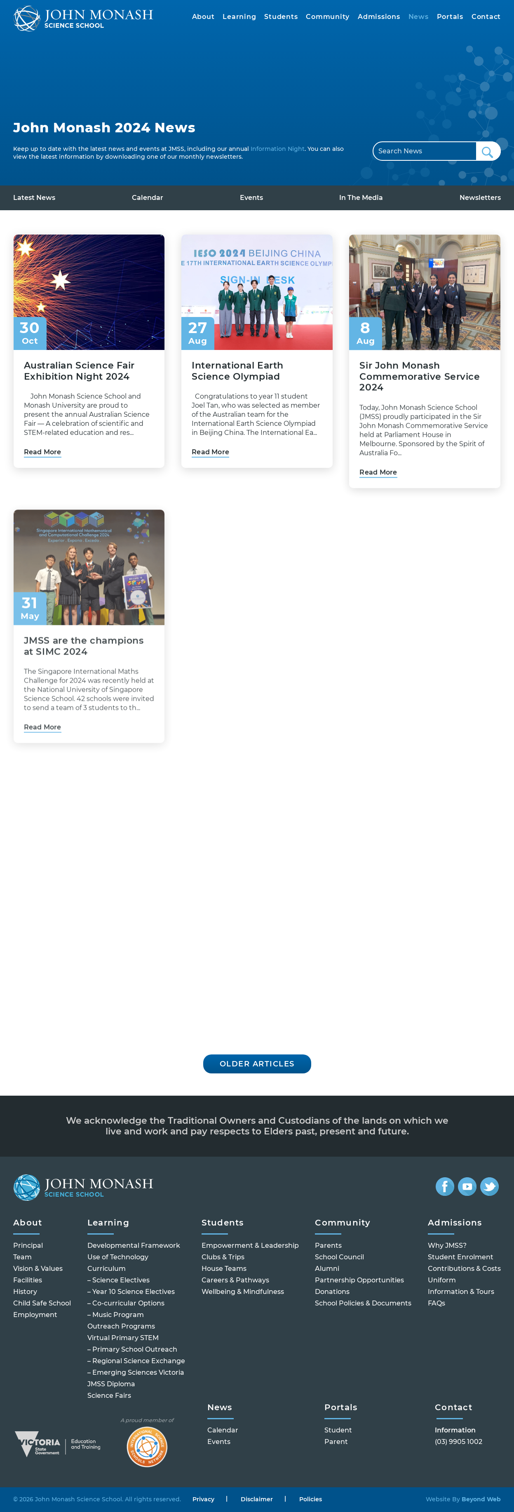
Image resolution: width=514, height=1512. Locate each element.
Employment (35, 1315)
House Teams (224, 1269)
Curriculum (106, 1269)
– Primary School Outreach (132, 1349)
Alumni (327, 1269)
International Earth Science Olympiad (238, 383)
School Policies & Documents (363, 1303)
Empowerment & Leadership (250, 1245)
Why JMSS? (447, 1245)
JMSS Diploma (111, 1384)
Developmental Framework (133, 1245)
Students (281, 17)
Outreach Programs (121, 1326)
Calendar (147, 198)
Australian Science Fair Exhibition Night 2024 (79, 372)
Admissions (379, 17)
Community (328, 17)
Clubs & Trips (223, 1257)
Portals (450, 17)
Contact (486, 17)
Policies (310, 1499)
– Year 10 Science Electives (131, 1292)
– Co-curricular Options (125, 1303)
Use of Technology (117, 1257)
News (418, 17)
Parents (328, 1245)
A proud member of (147, 1442)
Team (22, 1257)
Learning (239, 17)
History (25, 1292)
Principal (28, 1245)
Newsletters (480, 198)
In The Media (361, 198)
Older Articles (257, 1063)
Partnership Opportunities (359, 1280)
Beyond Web (480, 1499)
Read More (42, 453)
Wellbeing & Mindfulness (243, 1292)
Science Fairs (109, 1395)
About (203, 17)
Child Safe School (42, 1303)
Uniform (442, 1280)
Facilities (27, 1280)
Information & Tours (461, 1292)
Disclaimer (257, 1499)
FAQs (436, 1303)
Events (251, 198)
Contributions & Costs (464, 1269)
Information (455, 1430)
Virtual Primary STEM (123, 1338)
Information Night (278, 149)
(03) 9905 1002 (458, 1442)
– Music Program (115, 1315)
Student (338, 1430)
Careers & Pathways (235, 1280)
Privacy (203, 1499)
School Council (339, 1257)
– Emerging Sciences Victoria (135, 1372)
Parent (336, 1442)
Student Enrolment (460, 1257)
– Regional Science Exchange (136, 1361)
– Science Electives (118, 1280)
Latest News (34, 198)
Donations (332, 1292)
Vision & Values (38, 1269)
